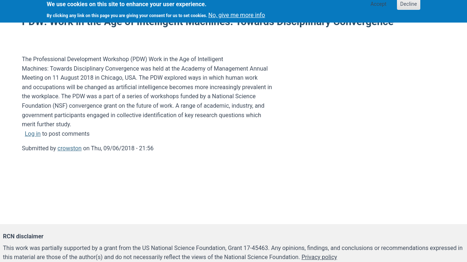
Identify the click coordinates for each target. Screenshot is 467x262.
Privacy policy (319, 257)
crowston (70, 148)
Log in (32, 133)
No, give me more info (236, 13)
